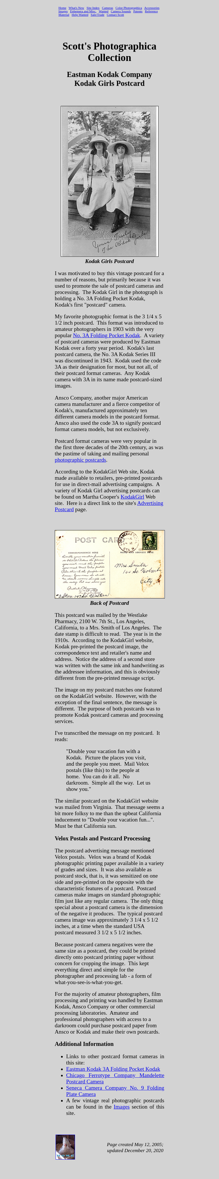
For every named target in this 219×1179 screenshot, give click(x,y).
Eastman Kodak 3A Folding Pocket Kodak (113, 1069)
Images (122, 1107)
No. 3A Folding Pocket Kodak (106, 335)
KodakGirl (132, 497)
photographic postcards (80, 460)
